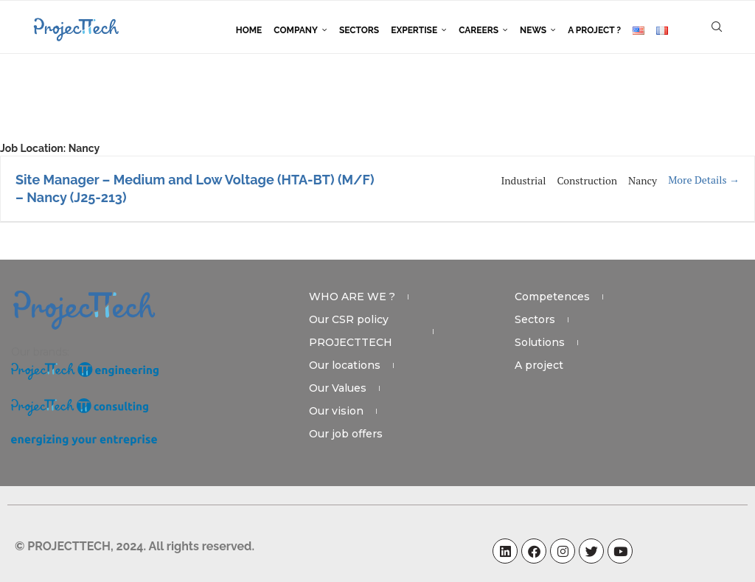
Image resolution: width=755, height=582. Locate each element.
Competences (552, 296)
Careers (478, 30)
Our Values (337, 388)
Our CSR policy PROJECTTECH (350, 331)
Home (249, 30)
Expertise (414, 30)
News (533, 30)
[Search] (716, 30)
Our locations (344, 365)
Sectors (359, 30)
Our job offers (346, 433)
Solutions (540, 342)
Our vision (336, 411)
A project (539, 365)
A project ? (594, 30)
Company (296, 30)
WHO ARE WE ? (352, 296)
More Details (704, 180)
